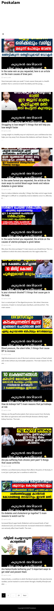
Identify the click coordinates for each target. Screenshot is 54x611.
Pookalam (32, 608)
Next (24, 595)
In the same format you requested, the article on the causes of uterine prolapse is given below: (26, 240)
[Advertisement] (27, 19)
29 (19, 595)
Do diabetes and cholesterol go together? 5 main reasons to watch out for (24, 514)
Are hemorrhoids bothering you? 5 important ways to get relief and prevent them (26, 570)
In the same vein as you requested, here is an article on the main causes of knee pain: (26, 72)
